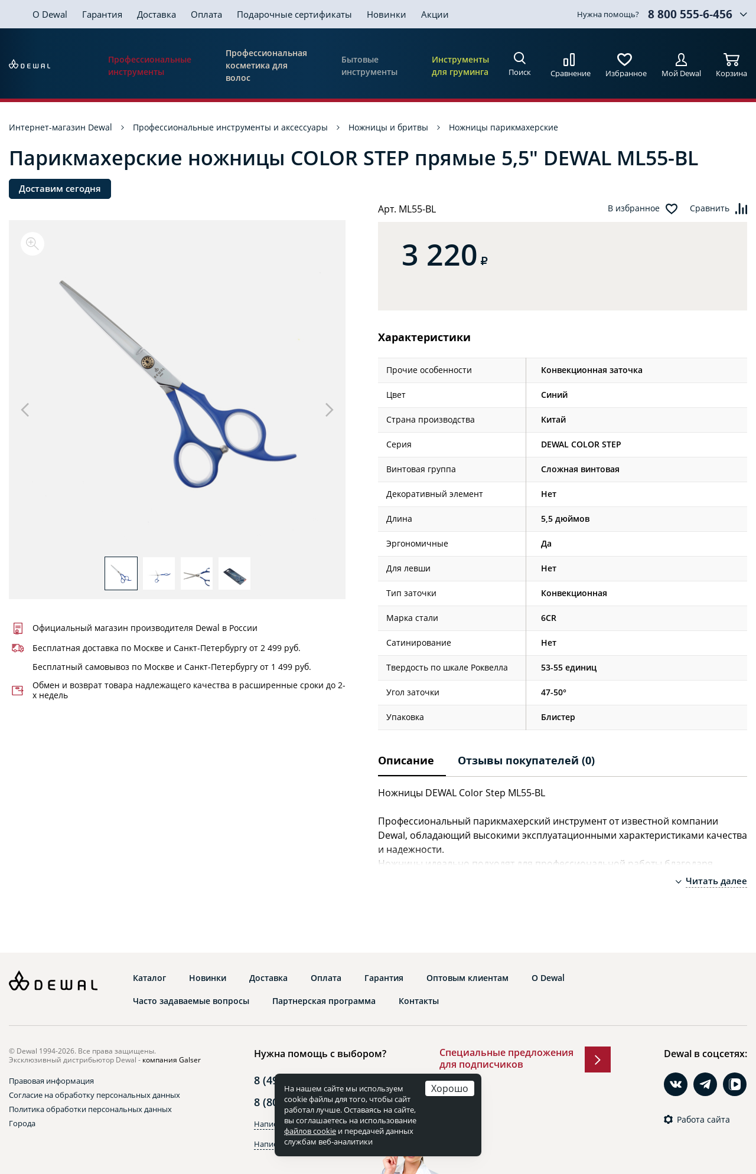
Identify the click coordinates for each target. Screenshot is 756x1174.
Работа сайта (703, 1120)
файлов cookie (310, 1131)
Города (22, 1123)
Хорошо (449, 1088)
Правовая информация (51, 1080)
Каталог (149, 978)
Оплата (206, 14)
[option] (177, 394)
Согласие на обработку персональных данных (94, 1095)
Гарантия (102, 14)
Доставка (156, 14)
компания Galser (171, 1060)
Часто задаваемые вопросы (191, 1001)
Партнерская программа (324, 1001)
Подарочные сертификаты (294, 14)
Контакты (419, 1001)
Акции (435, 14)
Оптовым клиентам (467, 978)
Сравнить (709, 208)
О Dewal (49, 14)
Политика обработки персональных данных (90, 1109)
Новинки (386, 14)
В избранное (634, 208)
